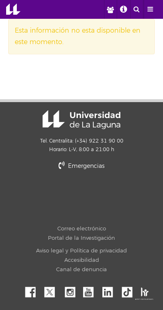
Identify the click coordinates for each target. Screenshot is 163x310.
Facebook (33, 290)
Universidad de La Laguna (13, 9)
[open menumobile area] (150, 9)
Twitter (52, 290)
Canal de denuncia (81, 269)
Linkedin (110, 290)
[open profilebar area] (110, 9)
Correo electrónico (81, 228)
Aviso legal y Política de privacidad (81, 251)
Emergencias (81, 166)
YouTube (91, 290)
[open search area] (136, 9)
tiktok (129, 290)
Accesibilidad (81, 260)
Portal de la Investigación (81, 238)
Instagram (72, 290)
